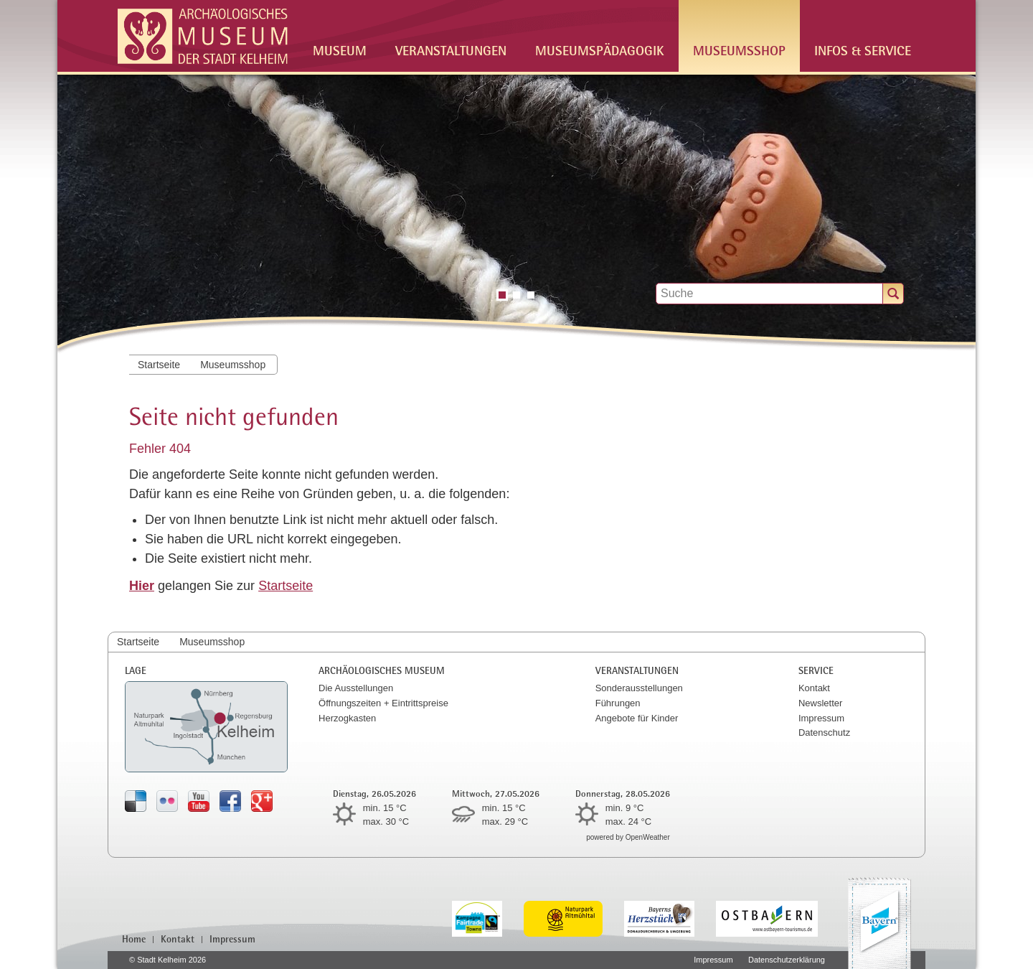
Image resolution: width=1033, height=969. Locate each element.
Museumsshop (739, 50)
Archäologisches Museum (382, 670)
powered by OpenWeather (628, 837)
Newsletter (820, 703)
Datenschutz (824, 732)
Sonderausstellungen (639, 688)
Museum (340, 50)
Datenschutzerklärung (786, 959)
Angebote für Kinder (637, 718)
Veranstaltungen (450, 50)
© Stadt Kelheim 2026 (167, 959)
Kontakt (814, 688)
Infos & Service (862, 50)
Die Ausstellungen (356, 688)
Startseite (159, 364)
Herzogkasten (347, 718)
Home (134, 939)
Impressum (821, 718)
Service (816, 670)
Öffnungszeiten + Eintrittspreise (383, 703)
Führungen (618, 703)
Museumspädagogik (599, 50)
